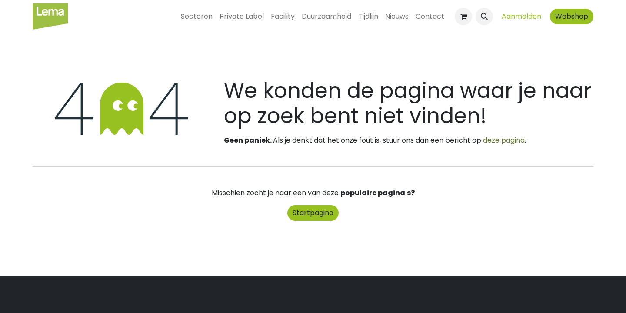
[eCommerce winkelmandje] (463, 16)
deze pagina (504, 140)
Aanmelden (521, 16)
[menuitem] (196, 16)
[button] (484, 16)
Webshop (571, 16)
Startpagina (313, 213)
